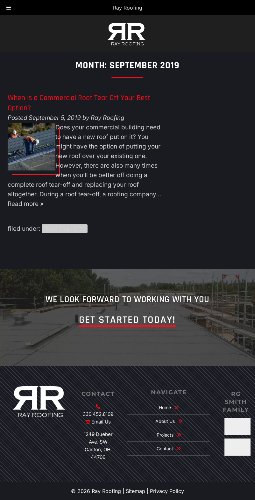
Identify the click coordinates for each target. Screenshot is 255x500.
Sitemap (135, 491)
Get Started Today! (127, 319)
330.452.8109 (98, 414)
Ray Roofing (127, 7)
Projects (165, 435)
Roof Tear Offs (64, 228)
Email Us (101, 422)
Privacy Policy (167, 491)
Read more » (26, 203)
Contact (165, 448)
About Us (165, 421)
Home (165, 407)
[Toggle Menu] (8, 8)
